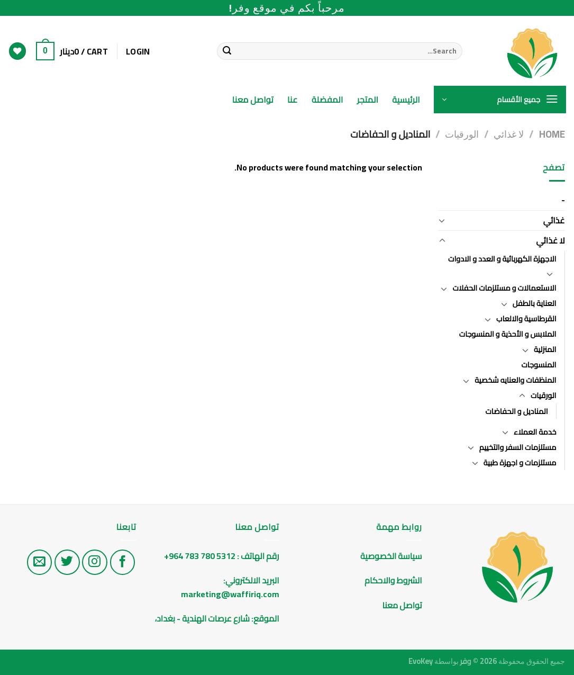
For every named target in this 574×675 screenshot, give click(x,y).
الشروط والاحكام (392, 580)
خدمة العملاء (535, 432)
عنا (292, 99)
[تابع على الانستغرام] (94, 562)
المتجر (368, 99)
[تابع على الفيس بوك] (122, 562)
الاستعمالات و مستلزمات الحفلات (504, 288)
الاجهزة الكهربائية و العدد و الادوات (502, 258)
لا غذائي (509, 134)
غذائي (554, 220)
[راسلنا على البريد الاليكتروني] (39, 562)
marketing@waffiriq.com (230, 594)
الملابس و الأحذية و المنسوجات (508, 334)
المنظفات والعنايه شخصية (515, 380)
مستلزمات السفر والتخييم (518, 447)
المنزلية (545, 349)
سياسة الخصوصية (391, 556)
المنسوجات (538, 364)
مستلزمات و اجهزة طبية (520, 462)
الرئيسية (406, 99)
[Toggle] (442, 220)
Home (552, 134)
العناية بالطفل (535, 303)
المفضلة (327, 99)
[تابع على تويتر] (67, 562)
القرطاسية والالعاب (526, 318)
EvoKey (420, 661)
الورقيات (462, 134)
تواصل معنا (253, 99)
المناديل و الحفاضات (516, 411)
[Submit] (227, 51)
